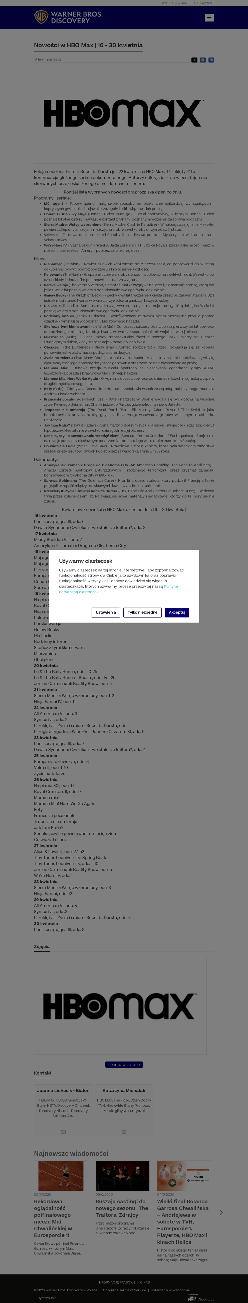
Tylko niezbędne (142, 612)
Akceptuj (177, 612)
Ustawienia (106, 612)
